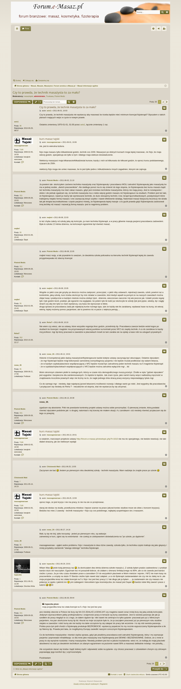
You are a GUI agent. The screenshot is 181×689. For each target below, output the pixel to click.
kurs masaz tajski (49, 138)
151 (21, 195)
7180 (21, 150)
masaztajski (28, 96)
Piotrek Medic (60, 96)
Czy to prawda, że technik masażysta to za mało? (46, 92)
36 (20, 126)
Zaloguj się (29, 80)
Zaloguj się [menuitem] (159, 29)
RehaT (17, 333)
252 (21, 337)
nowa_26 (17, 365)
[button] (166, 102)
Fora (27, 28)
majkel (17, 228)
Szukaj (18, 80)
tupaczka (18, 575)
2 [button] (163, 101)
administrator (39, 96)
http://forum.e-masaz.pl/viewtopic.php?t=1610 (97, 439)
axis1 (16, 122)
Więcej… (17, 29)
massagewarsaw (21, 146)
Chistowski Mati (20, 478)
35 (20, 369)
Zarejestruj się (43, 80)
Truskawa (49, 96)
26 (20, 232)
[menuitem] (153, 28)
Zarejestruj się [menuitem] (164, 29)
